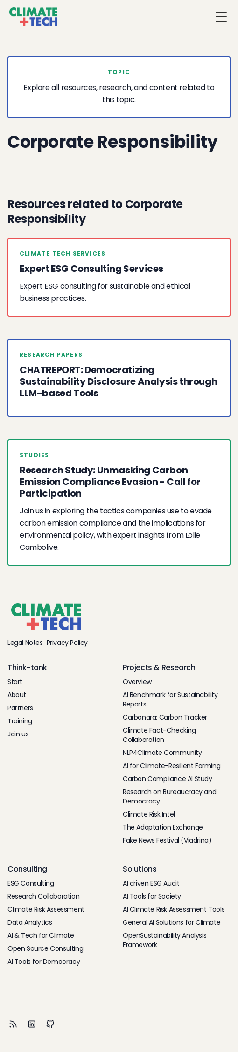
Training (19, 721)
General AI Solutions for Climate (171, 922)
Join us (17, 734)
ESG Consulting (30, 883)
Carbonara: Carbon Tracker (165, 717)
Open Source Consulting (45, 948)
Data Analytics (29, 922)
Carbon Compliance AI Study (167, 778)
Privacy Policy (67, 642)
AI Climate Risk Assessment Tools (173, 909)
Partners (20, 708)
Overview (137, 681)
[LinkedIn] (31, 1024)
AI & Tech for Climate (40, 935)
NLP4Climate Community (162, 752)
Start (14, 681)
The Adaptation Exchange (163, 827)
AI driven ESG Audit (151, 883)
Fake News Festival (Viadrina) (167, 840)
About (16, 694)
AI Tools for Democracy (43, 961)
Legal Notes (25, 642)
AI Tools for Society (152, 896)
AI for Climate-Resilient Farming (171, 765)
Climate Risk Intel (149, 814)
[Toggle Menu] (221, 17)
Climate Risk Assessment (45, 909)
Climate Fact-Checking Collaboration (159, 735)
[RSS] (13, 1024)
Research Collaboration (43, 896)
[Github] (50, 1024)
